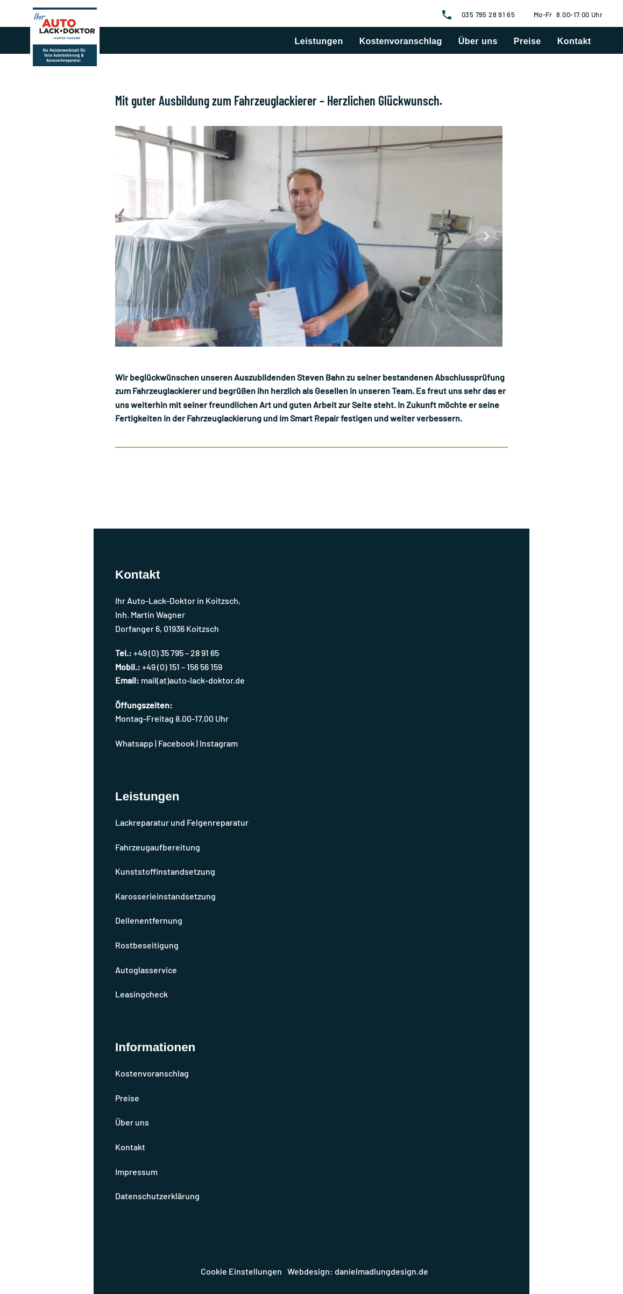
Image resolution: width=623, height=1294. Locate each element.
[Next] (486, 236)
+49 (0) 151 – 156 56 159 (182, 667)
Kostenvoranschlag (400, 41)
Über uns (478, 41)
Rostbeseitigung (147, 945)
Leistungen (319, 41)
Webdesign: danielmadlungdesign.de (357, 1271)
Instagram (219, 743)
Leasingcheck (141, 994)
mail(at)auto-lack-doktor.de (193, 680)
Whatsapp (134, 743)
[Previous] (137, 236)
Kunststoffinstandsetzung (165, 871)
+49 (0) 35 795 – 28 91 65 (176, 653)
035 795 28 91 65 (488, 14)
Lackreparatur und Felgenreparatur (182, 822)
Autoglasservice (146, 970)
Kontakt (574, 41)
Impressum (136, 1171)
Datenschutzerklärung (157, 1196)
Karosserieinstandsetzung (165, 896)
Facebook (176, 743)
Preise (527, 41)
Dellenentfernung (148, 920)
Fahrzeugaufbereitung (157, 847)
